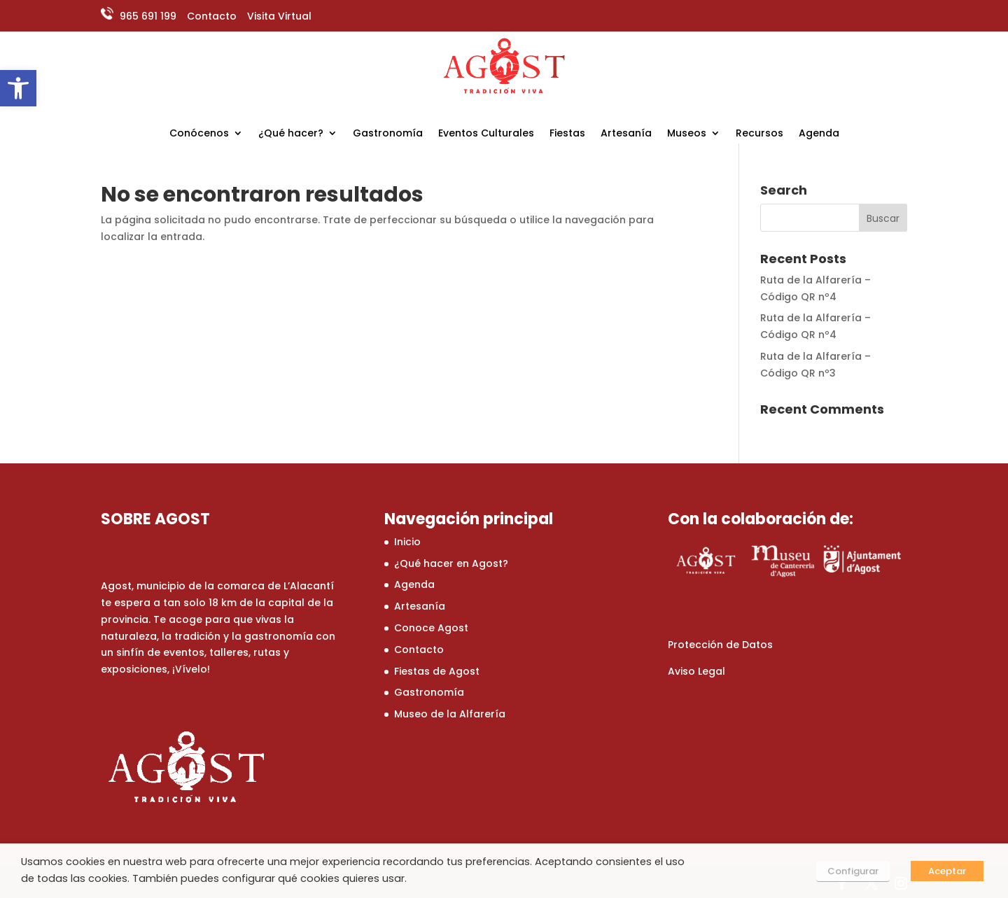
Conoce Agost (431, 628)
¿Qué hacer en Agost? (451, 563)
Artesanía (626, 134)
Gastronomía (388, 134)
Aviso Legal (696, 671)
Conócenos (199, 134)
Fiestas (567, 134)
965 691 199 (146, 16)
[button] (18, 88)
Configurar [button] (852, 871)
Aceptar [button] (947, 871)
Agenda (819, 134)
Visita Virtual (279, 16)
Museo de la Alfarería (449, 714)
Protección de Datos (720, 645)
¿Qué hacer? (290, 134)
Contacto (212, 16)
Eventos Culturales (486, 134)
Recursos (759, 134)
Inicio (407, 542)
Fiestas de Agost (436, 671)
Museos (686, 134)
